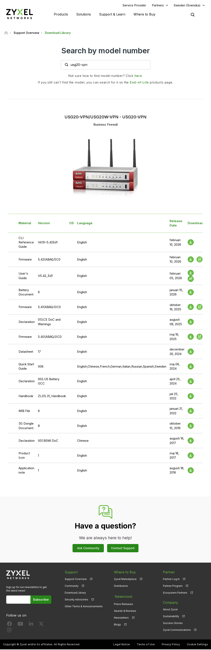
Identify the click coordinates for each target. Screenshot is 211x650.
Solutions (83, 14)
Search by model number (105, 51)
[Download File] (191, 243)
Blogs (117, 623)
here (138, 76)
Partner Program (173, 586)
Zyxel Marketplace (125, 579)
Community (72, 586)
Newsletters (121, 616)
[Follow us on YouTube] (20, 625)
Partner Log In (171, 579)
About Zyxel (170, 609)
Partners (158, 5)
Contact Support (123, 548)
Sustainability (171, 616)
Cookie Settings (197, 644)
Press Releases (123, 603)
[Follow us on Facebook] (9, 625)
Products (61, 14)
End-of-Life (139, 83)
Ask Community (88, 548)
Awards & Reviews (125, 609)
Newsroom (122, 596)
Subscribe (41, 600)
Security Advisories (76, 599)
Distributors (121, 586)
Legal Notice (121, 644)
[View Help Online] (191, 279)
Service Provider (134, 5)
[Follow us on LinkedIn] (31, 625)
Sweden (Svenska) (187, 5)
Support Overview (76, 579)
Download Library (75, 593)
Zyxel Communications (177, 630)
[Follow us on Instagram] (9, 631)
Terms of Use (146, 644)
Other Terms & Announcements (84, 606)
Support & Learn (112, 14)
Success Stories (173, 623)
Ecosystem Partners (175, 593)
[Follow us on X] (41, 625)
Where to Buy (144, 14)
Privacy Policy (171, 644)
